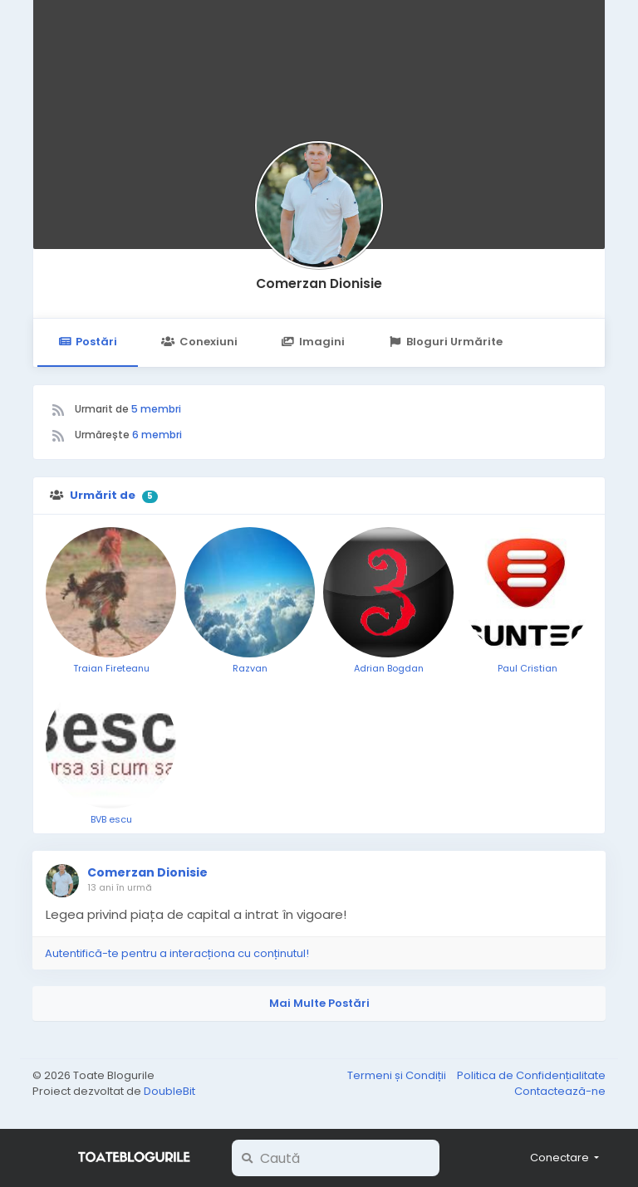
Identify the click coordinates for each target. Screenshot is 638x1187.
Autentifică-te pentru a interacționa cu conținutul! (177, 953)
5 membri (156, 409)
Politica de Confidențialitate (531, 1075)
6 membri (157, 434)
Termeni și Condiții (398, 1075)
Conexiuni (199, 341)
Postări (87, 341)
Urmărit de (102, 495)
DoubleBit (169, 1091)
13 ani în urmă (119, 887)
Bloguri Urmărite (446, 341)
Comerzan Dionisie (319, 283)
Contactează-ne (560, 1091)
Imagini (313, 341)
